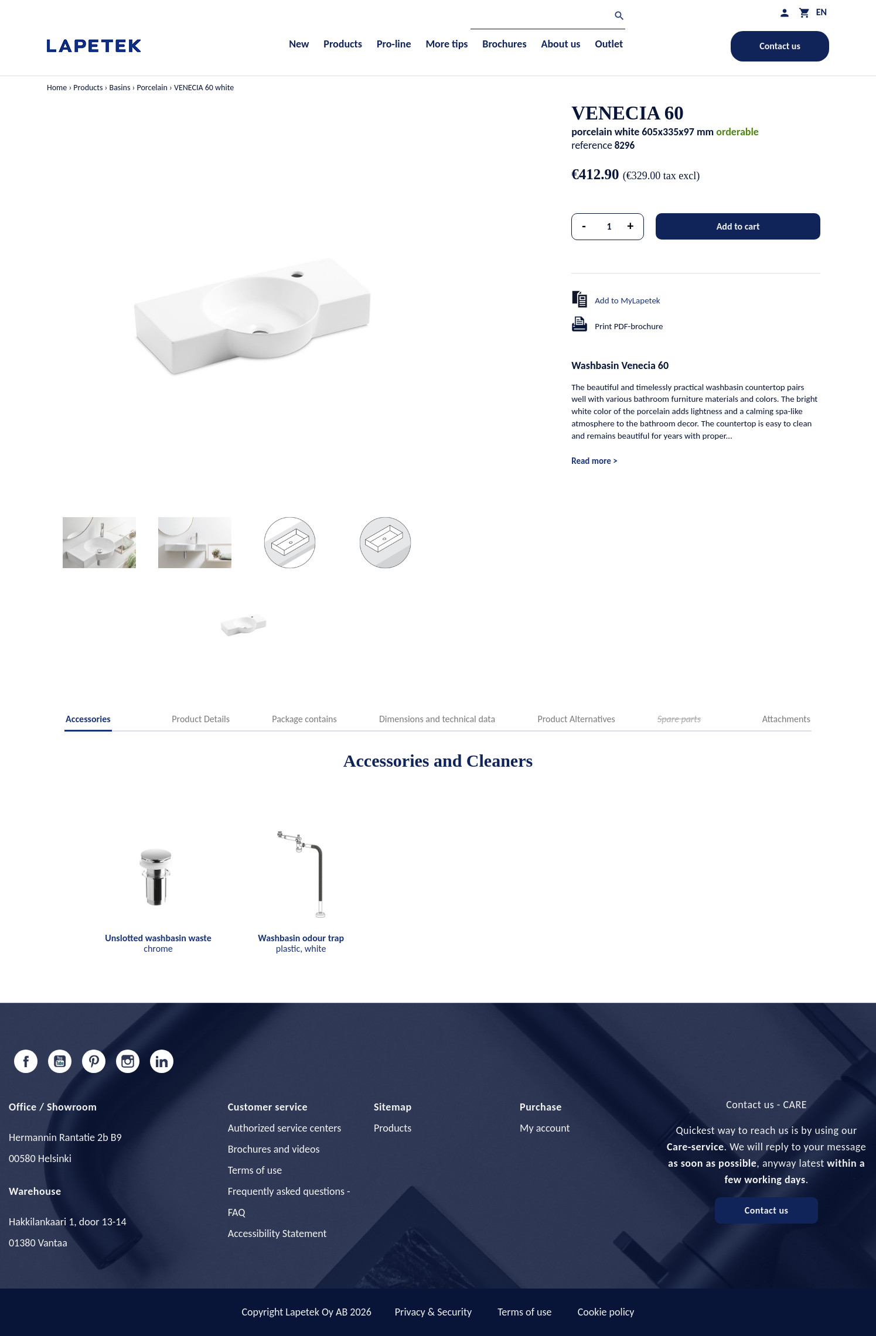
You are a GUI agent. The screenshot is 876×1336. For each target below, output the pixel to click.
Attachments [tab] (786, 719)
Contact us (779, 46)
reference (591, 145)
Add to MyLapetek (627, 300)
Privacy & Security (433, 1312)
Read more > (594, 461)
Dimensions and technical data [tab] (437, 719)
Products (392, 1128)
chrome (158, 943)
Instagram (127, 1061)
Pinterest (93, 1061)
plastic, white (301, 943)
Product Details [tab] (201, 719)
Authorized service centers (284, 1128)
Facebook (26, 1061)
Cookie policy (606, 1312)
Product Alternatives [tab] (576, 719)
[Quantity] (609, 226)
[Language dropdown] (821, 12)
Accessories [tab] (88, 719)
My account (545, 1128)
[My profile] (784, 12)
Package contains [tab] (304, 719)
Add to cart (738, 226)
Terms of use (255, 1170)
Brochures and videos (274, 1149)
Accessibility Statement (277, 1233)
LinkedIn (161, 1061)
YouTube (59, 1061)
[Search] (548, 17)
